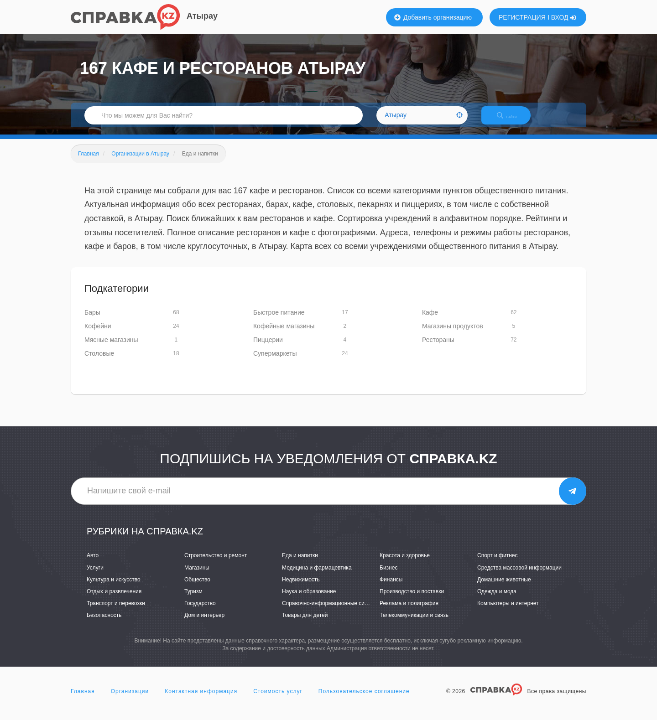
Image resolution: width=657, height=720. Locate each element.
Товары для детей (305, 623)
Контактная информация (201, 699)
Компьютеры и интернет (508, 611)
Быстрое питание (279, 320)
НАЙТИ (513, 120)
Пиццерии (268, 347)
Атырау (202, 16)
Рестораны (438, 347)
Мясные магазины (111, 347)
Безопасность (104, 623)
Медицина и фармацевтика (317, 575)
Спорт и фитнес (497, 563)
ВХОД (563, 17)
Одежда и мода (496, 599)
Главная (83, 699)
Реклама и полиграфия (409, 611)
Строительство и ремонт (215, 563)
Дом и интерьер (204, 623)
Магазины (196, 575)
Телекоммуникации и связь (414, 623)
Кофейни (97, 333)
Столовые (99, 361)
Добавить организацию (433, 17)
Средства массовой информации (519, 575)
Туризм (193, 599)
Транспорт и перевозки (116, 611)
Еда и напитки (300, 563)
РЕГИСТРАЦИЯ (522, 17)
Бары (92, 320)
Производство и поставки (412, 599)
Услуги (95, 575)
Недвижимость (301, 587)
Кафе (430, 320)
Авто (93, 563)
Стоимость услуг (277, 699)
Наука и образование (309, 599)
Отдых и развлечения (114, 599)
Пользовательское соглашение (364, 699)
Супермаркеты (275, 361)
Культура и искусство (114, 587)
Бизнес (388, 575)
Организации (130, 699)
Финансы (391, 587)
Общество (197, 587)
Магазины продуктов (452, 333)
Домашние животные (504, 587)
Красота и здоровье (405, 563)
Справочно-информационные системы (331, 611)
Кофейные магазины (283, 333)
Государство (200, 611)
